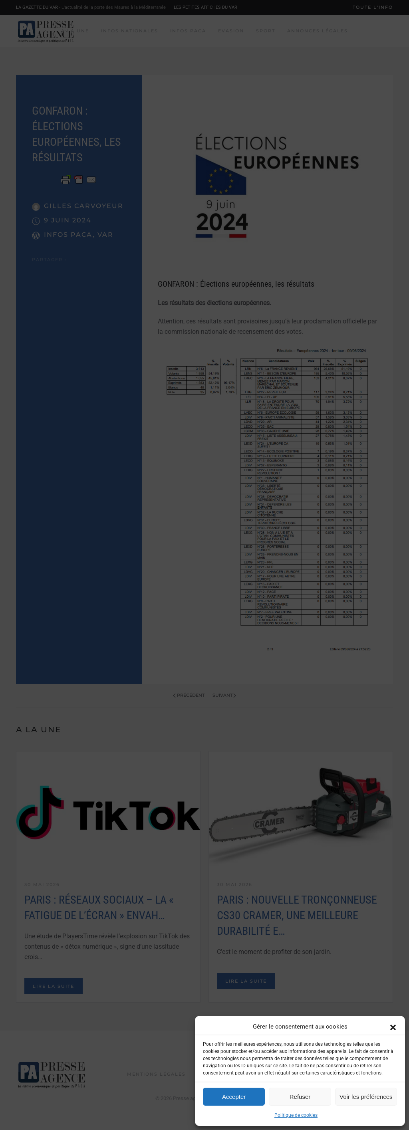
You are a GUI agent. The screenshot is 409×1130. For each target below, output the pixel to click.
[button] (393, 1027)
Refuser (300, 1096)
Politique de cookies (296, 1115)
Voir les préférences (366, 1096)
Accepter (234, 1096)
